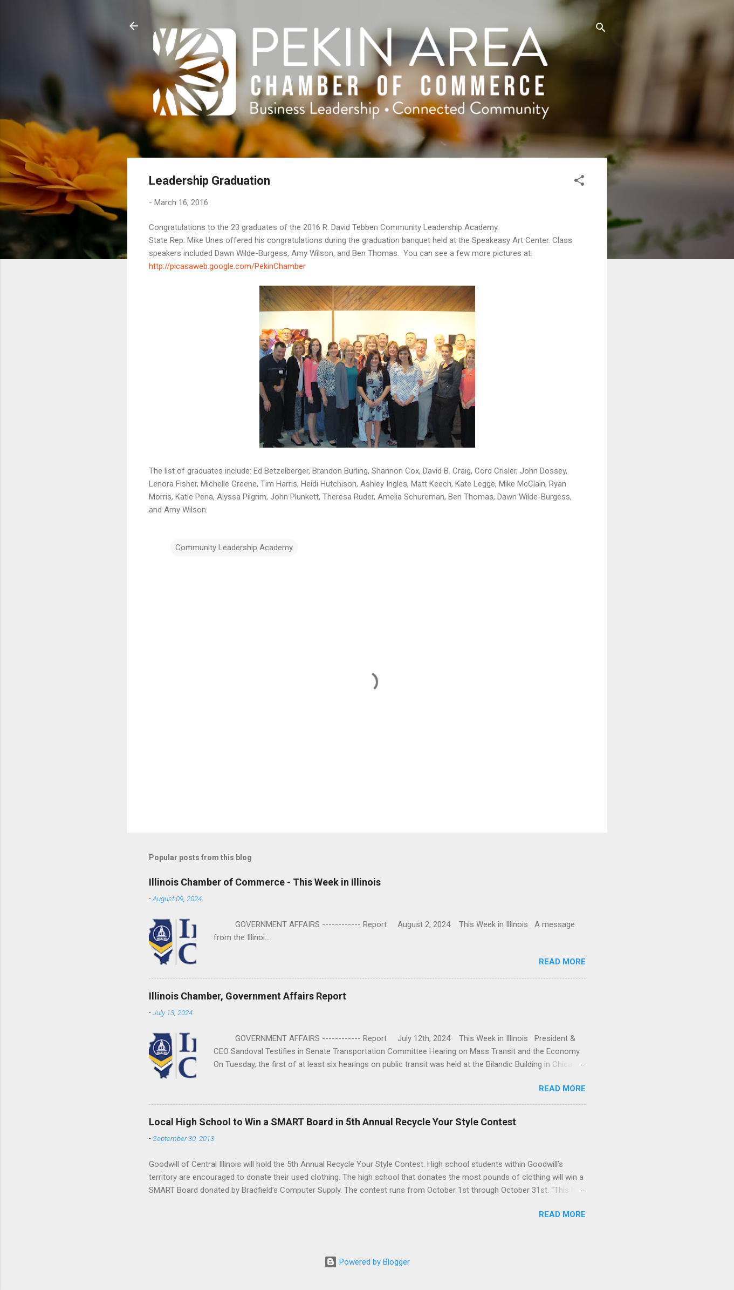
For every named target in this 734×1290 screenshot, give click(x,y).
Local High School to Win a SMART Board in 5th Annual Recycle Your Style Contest (332, 1121)
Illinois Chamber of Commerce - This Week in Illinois (265, 882)
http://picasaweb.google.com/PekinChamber (227, 266)
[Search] (600, 29)
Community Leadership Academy (234, 547)
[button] (579, 182)
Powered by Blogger (367, 1262)
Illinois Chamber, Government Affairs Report (247, 996)
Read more (562, 962)
